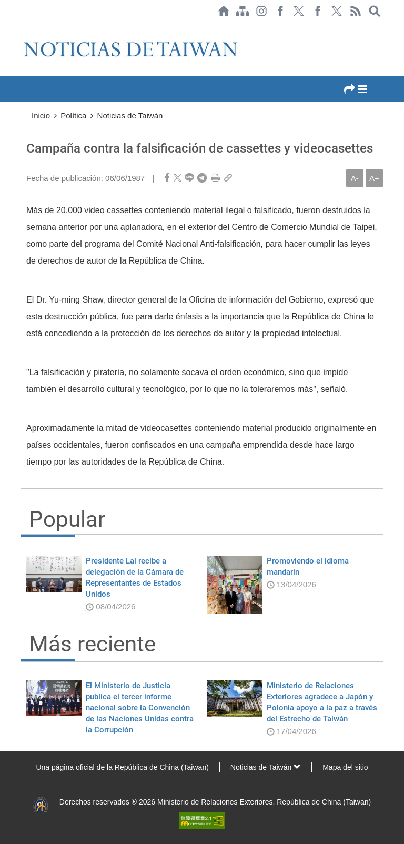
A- (355, 178)
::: (24, 27)
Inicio (41, 115)
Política (73, 115)
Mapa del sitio (345, 767)
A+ (374, 178)
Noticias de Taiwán (130, 115)
